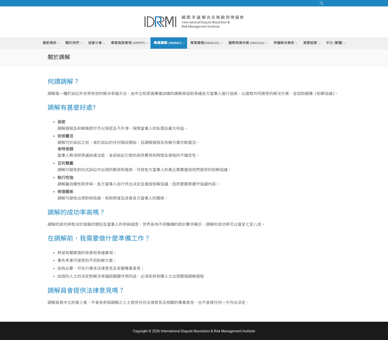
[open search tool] (321, 3)
